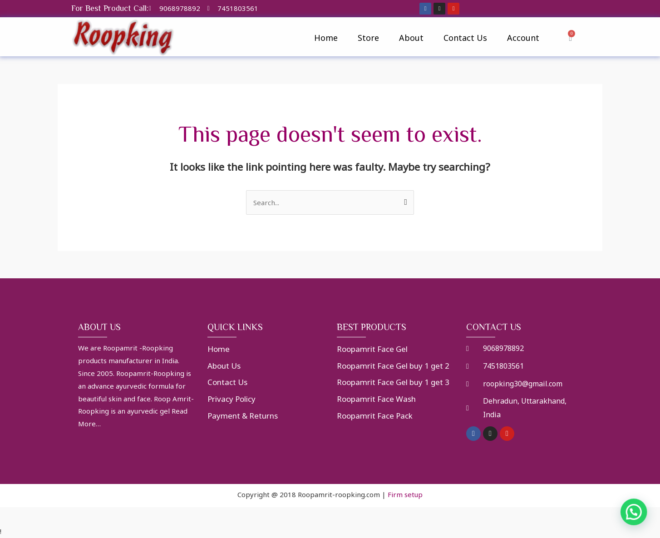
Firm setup (405, 494)
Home (326, 37)
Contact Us (465, 37)
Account (523, 37)
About (411, 37)
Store (368, 37)
